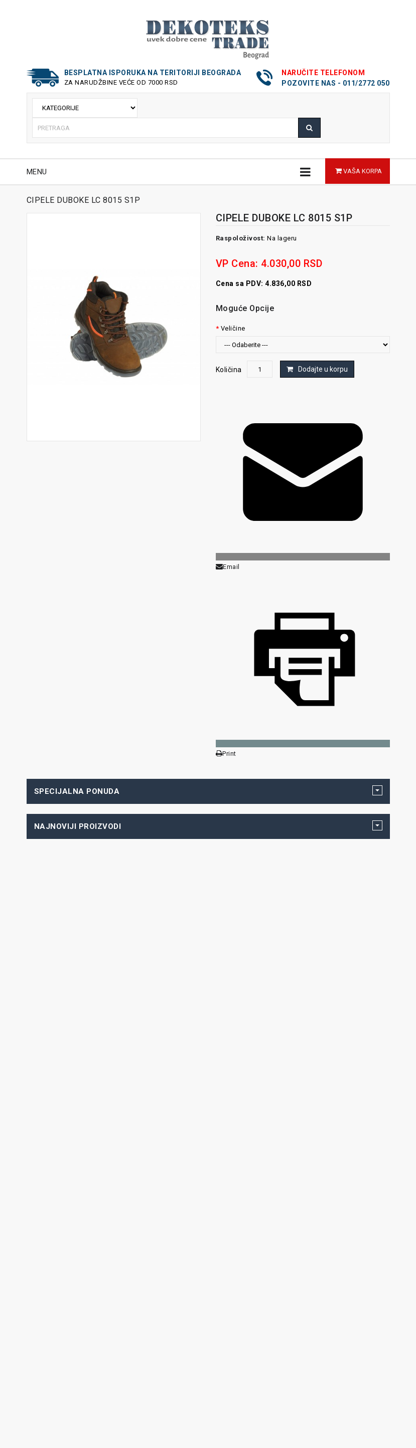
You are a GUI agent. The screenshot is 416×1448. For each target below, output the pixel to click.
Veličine (233, 328)
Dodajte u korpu (323, 369)
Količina (229, 370)
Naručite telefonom (323, 73)
